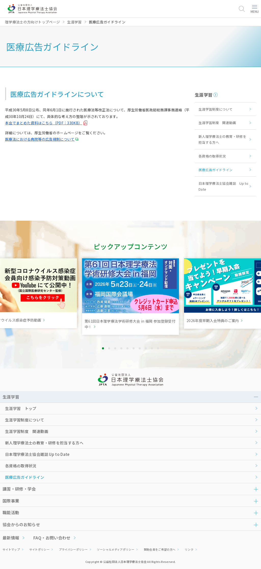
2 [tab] (109, 348)
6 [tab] (134, 348)
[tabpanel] (130, 296)
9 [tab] (152, 348)
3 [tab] (115, 348)
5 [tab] (127, 348)
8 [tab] (146, 348)
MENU (255, 9)
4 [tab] (121, 348)
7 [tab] (140, 348)
